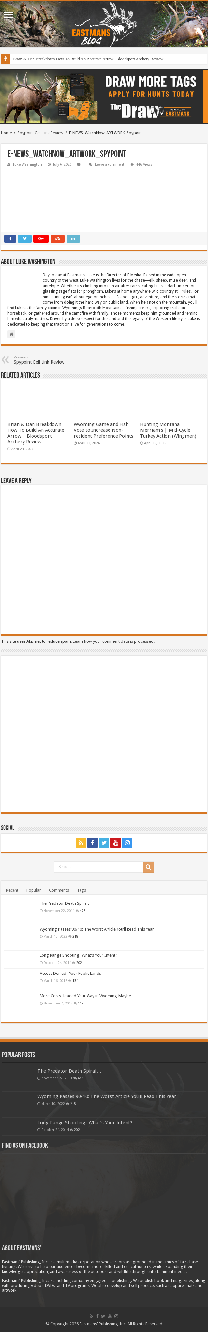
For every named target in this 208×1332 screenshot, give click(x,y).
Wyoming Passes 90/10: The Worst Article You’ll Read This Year (97, 929)
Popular (33, 890)
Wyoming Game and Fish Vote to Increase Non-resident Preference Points (103, 430)
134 (75, 981)
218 (75, 936)
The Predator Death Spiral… (66, 903)
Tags (81, 890)
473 (83, 911)
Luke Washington (27, 164)
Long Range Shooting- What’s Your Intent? (78, 955)
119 (81, 1003)
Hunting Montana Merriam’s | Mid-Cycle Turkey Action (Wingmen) (168, 430)
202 (79, 962)
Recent (12, 890)
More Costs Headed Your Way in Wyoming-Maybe (85, 996)
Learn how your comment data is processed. (114, 641)
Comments (59, 890)
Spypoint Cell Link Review (40, 132)
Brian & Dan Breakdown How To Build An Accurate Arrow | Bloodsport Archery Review (88, 58)
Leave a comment (109, 164)
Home (6, 132)
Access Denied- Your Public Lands (70, 973)
